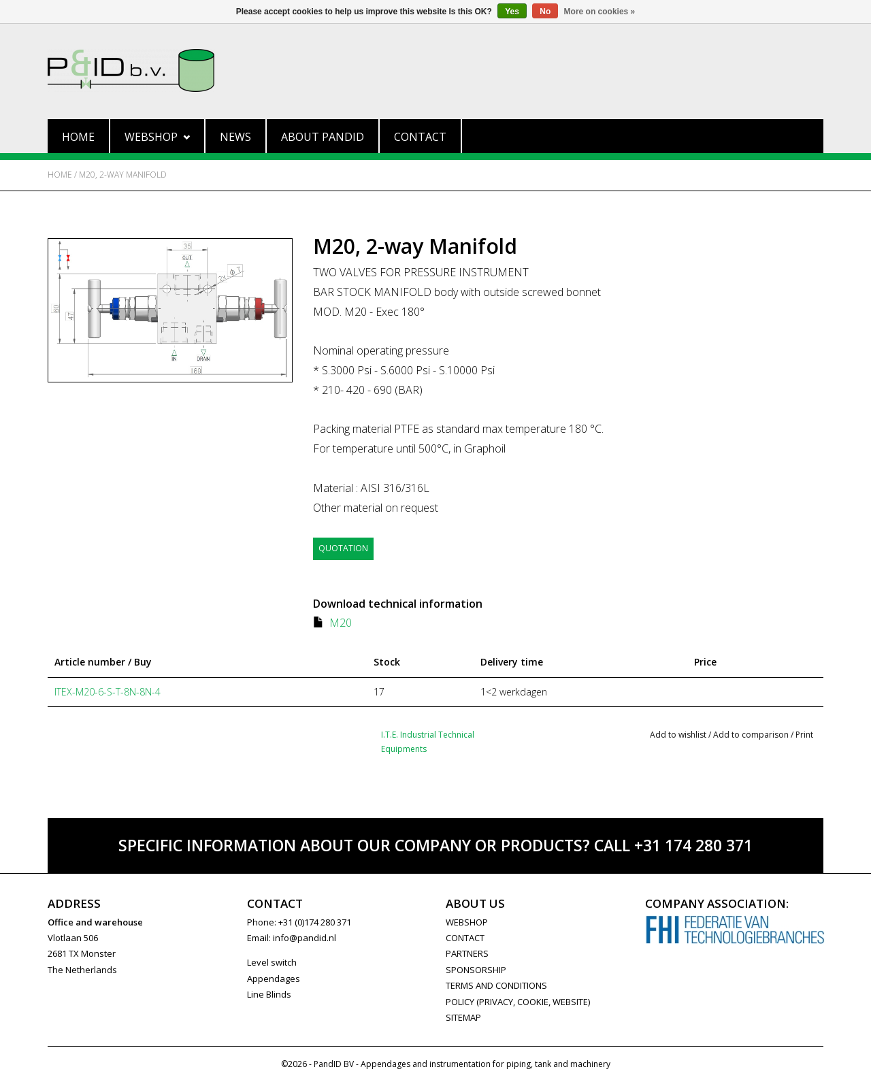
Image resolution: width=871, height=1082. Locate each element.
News (235, 136)
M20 (340, 622)
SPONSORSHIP (476, 970)
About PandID (322, 136)
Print (804, 734)
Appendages (273, 978)
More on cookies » (600, 11)
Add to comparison (752, 734)
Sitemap (463, 1017)
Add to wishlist (678, 734)
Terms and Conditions (496, 985)
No (545, 11)
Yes (512, 11)
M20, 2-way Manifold (123, 174)
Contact (420, 136)
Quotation (343, 548)
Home (78, 136)
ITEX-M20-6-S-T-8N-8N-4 (107, 691)
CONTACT (465, 938)
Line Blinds (269, 994)
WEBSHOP (467, 921)
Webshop (157, 136)
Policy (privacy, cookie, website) (518, 1001)
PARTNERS (467, 953)
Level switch (272, 962)
